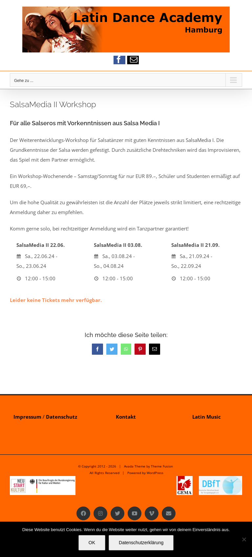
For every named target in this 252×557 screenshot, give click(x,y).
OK (92, 542)
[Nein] (244, 539)
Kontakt (126, 416)
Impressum (27, 416)
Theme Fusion (162, 466)
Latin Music (206, 416)
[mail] (133, 59)
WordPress (155, 472)
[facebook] (118, 59)
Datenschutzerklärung (141, 542)
